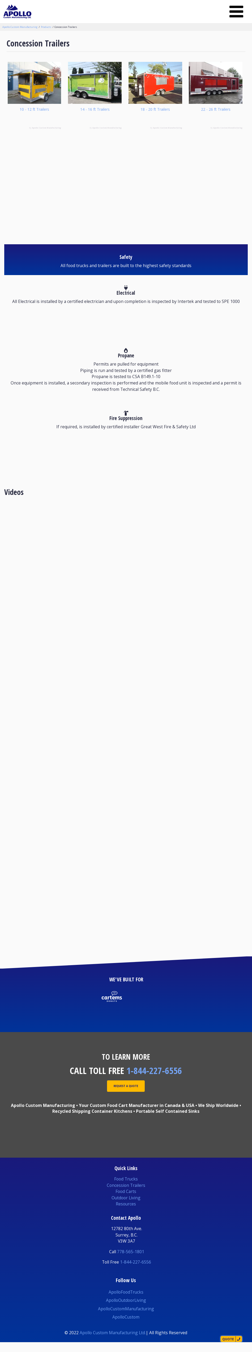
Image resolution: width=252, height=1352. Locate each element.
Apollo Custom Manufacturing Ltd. (113, 1342)
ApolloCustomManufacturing (126, 1318)
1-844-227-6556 (154, 1080)
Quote (220, 1337)
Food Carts (126, 1201)
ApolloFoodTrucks (126, 1302)
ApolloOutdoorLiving (126, 1310)
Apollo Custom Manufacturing (19, 27)
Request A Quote (126, 1097)
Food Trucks (126, 1189)
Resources (126, 1214)
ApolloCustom (125, 1327)
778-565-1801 (130, 1261)
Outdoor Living (126, 1207)
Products (46, 27)
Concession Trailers (65, 27)
